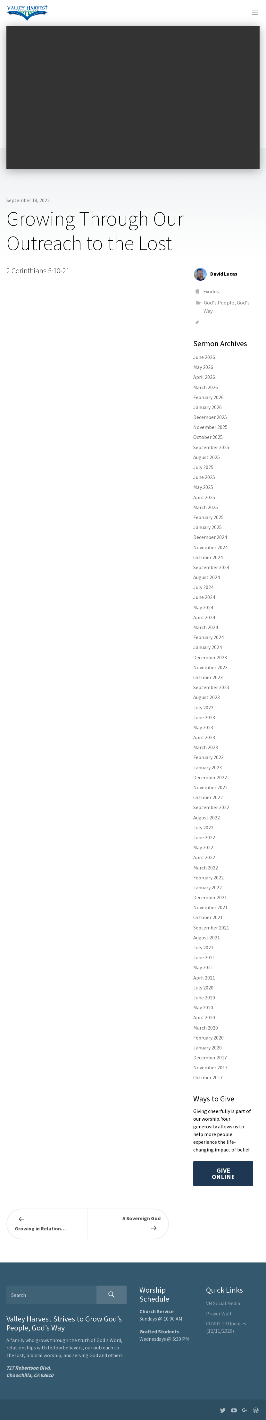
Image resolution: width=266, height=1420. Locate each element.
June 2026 (204, 357)
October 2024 (208, 557)
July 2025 (203, 467)
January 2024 (207, 647)
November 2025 (210, 427)
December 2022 (210, 777)
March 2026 (205, 387)
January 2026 (207, 407)
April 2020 (204, 1017)
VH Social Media (223, 1303)
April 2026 (204, 377)
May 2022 (203, 847)
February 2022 (208, 877)
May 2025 (203, 487)
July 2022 (203, 827)
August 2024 (206, 577)
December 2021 (210, 897)
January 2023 (207, 767)
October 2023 (208, 677)
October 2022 (208, 797)
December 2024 (210, 537)
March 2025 (205, 507)
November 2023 (210, 667)
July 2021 (203, 947)
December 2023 (210, 657)
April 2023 (204, 737)
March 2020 (205, 1027)
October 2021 (208, 917)
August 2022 (206, 817)
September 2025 (211, 447)
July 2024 (203, 587)
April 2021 (204, 977)
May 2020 (203, 1007)
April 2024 (204, 617)
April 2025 (204, 497)
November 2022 (210, 787)
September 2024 (211, 567)
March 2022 (205, 867)
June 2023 (204, 717)
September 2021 (211, 927)
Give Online (223, 1173)
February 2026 (208, 397)
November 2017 (210, 1067)
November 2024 (210, 547)
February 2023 (208, 757)
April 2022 (204, 857)
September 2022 (211, 807)
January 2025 (207, 527)
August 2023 (206, 697)
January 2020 (207, 1047)
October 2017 (208, 1077)
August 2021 (206, 937)
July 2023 (203, 707)
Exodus (211, 291)
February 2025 (208, 517)
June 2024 (204, 597)
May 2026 (203, 367)
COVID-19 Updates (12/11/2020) (226, 1327)
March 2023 (205, 747)
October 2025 (208, 437)
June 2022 (204, 837)
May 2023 (203, 727)
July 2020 (203, 987)
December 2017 (210, 1057)
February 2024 (208, 637)
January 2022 (207, 887)
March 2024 (205, 627)
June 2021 (204, 957)
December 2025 (210, 417)
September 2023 (211, 687)
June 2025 (204, 477)
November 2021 (210, 907)
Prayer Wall (218, 1313)
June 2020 (204, 997)
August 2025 (206, 457)
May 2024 (203, 607)
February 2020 (208, 1037)
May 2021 (203, 967)
